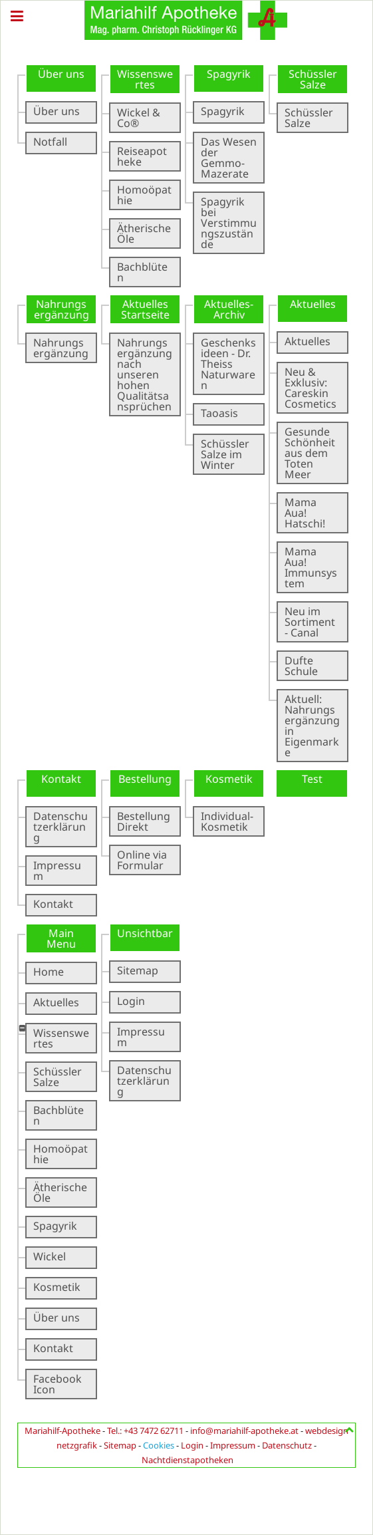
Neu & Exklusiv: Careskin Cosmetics (310, 387)
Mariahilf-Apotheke (62, 1431)
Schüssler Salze (309, 117)
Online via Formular (142, 860)
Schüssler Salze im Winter (225, 454)
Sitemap (137, 970)
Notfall (50, 141)
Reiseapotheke (142, 156)
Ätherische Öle (144, 233)
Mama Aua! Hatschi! (305, 513)
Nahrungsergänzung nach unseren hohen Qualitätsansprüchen (144, 374)
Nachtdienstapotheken (187, 1460)
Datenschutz (287, 1445)
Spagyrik (223, 111)
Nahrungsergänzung (60, 347)
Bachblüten (142, 272)
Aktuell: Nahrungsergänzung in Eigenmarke (312, 726)
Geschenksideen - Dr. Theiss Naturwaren (228, 363)
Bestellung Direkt (143, 821)
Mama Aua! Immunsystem (311, 567)
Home (48, 971)
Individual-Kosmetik (227, 821)
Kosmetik (56, 1287)
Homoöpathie (144, 195)
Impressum (57, 870)
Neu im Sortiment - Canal (310, 622)
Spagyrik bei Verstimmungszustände (229, 222)
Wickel (49, 1256)
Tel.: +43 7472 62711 (145, 1431)
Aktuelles (307, 341)
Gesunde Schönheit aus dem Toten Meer (310, 453)
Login (131, 1001)
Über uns (56, 111)
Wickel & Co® (138, 117)
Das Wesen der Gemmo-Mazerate (229, 157)
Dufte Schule (301, 665)
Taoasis (219, 413)
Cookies (158, 1445)
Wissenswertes (61, 1038)
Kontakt (53, 904)
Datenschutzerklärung (60, 827)
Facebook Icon (57, 1384)
